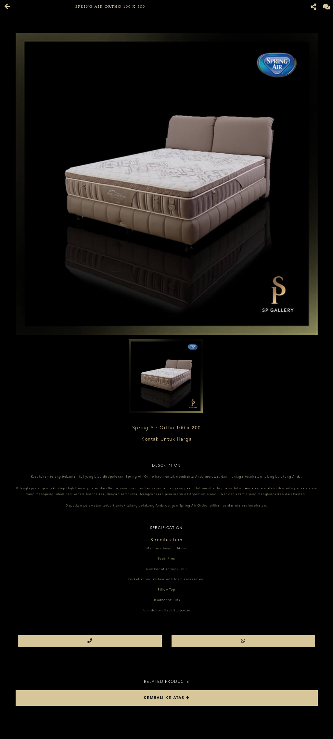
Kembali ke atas (167, 698)
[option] (167, 184)
